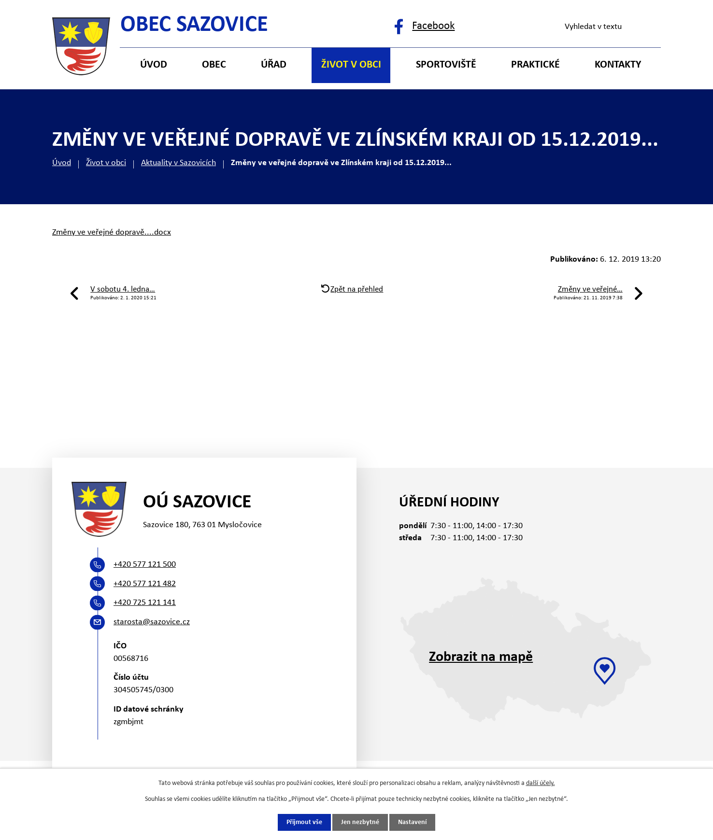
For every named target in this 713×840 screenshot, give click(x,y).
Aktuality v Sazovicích (178, 163)
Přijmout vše (304, 822)
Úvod (61, 163)
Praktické (535, 65)
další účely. (540, 783)
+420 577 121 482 (145, 583)
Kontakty (618, 65)
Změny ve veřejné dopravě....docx (111, 232)
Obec (214, 65)
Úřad (273, 65)
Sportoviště (446, 65)
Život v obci (106, 163)
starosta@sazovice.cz (152, 622)
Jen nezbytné (360, 822)
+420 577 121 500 (145, 564)
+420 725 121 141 (145, 602)
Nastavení (412, 822)
